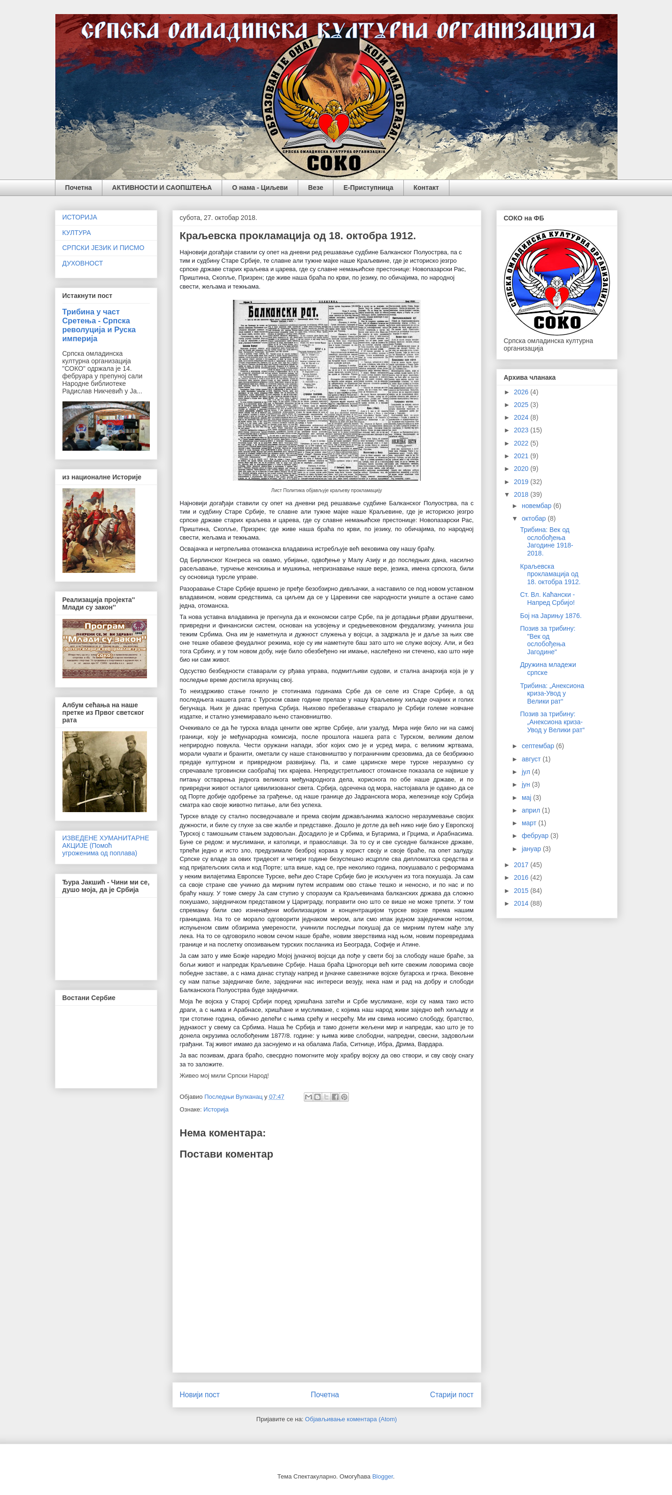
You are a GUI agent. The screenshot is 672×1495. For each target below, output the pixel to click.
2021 (522, 456)
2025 (522, 404)
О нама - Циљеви (260, 187)
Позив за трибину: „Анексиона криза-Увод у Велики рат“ (552, 722)
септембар (539, 746)
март (530, 823)
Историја (216, 1109)
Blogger (382, 1476)
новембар (537, 505)
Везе (315, 187)
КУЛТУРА (76, 232)
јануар (532, 849)
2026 (522, 392)
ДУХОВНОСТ (82, 263)
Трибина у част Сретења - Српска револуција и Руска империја (99, 325)
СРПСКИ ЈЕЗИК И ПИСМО (103, 247)
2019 (522, 481)
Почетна (78, 187)
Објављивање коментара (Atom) (351, 1419)
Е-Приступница (368, 187)
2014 (522, 903)
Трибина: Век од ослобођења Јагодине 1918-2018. (546, 541)
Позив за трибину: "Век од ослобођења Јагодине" (547, 640)
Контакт (426, 187)
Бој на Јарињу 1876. (550, 615)
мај (527, 797)
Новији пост (200, 1395)
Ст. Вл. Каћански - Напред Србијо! (547, 598)
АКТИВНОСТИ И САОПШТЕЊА (162, 187)
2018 (522, 494)
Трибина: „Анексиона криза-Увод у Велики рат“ (552, 693)
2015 (522, 890)
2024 (522, 417)
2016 (522, 877)
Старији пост (452, 1395)
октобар (535, 518)
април (532, 810)
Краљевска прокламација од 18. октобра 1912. (550, 574)
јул (527, 771)
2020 (522, 468)
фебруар (536, 835)
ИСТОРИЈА (79, 217)
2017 (522, 865)
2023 (522, 430)
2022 (522, 443)
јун (527, 784)
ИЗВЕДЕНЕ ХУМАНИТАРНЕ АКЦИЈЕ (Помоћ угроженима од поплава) (105, 845)
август (532, 759)
